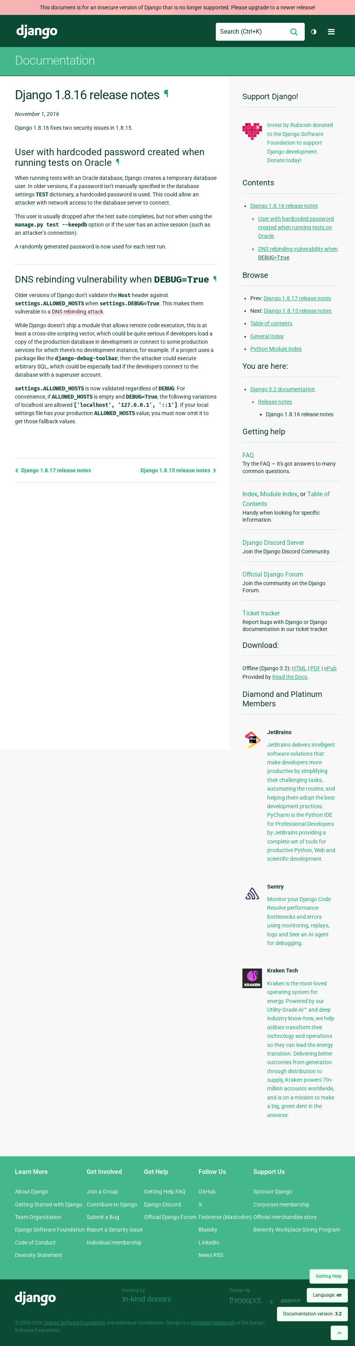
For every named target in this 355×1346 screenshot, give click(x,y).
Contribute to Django (112, 1204)
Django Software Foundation (50, 1229)
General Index (267, 336)
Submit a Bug (103, 1217)
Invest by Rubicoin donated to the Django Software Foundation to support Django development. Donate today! (300, 142)
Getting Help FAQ (165, 1191)
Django (36, 32)
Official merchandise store (285, 1217)
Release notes (275, 402)
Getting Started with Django (48, 1204)
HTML (299, 668)
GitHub (207, 1191)
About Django (31, 1191)
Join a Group (102, 1191)
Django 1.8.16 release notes (284, 206)
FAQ (248, 455)
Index (249, 494)
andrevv (299, 1301)
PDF (315, 668)
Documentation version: (312, 1314)
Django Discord (162, 1204)
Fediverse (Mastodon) (225, 1217)
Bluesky (207, 1229)
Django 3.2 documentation (282, 389)
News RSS (210, 1255)
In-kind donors (146, 1299)
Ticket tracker (261, 613)
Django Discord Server (273, 542)
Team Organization (38, 1217)
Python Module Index (276, 349)
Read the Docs (289, 677)
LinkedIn (208, 1242)
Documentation (55, 60)
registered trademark (213, 1323)
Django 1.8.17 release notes (53, 470)
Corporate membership (281, 1204)
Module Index (278, 494)
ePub (330, 668)
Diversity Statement (38, 1255)
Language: (327, 1295)
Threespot (247, 1301)
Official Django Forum (272, 574)
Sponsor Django (272, 1191)
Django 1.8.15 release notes (178, 470)
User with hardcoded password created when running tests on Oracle (296, 227)
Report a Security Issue (114, 1229)
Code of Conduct (35, 1242)
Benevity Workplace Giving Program (296, 1229)
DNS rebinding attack (77, 311)
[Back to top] (339, 1333)
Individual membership (114, 1242)
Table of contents (271, 323)
